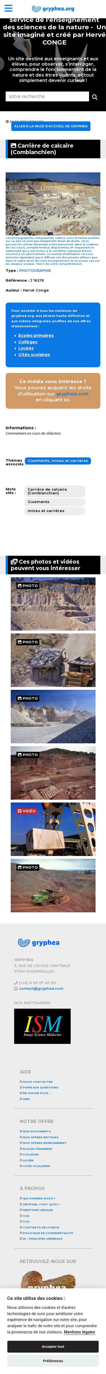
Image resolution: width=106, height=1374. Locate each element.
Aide (25, 1098)
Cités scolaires (34, 354)
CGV (24, 1215)
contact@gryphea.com (41, 988)
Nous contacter (36, 1081)
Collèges (27, 341)
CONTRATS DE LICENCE (39, 1227)
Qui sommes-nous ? (37, 1198)
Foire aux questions (39, 1087)
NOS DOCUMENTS (35, 1131)
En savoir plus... (35, 1093)
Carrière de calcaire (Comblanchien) (42, 148)
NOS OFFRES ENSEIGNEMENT (43, 1142)
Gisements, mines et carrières (58, 461)
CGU (25, 1221)
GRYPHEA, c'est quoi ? (40, 1204)
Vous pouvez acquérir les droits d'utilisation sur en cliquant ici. (53, 391)
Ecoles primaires (36, 335)
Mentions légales (36, 1209)
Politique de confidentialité (46, 1233)
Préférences (53, 1361)
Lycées (26, 348)
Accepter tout (53, 1346)
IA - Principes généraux (41, 1238)
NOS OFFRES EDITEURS (39, 1137)
